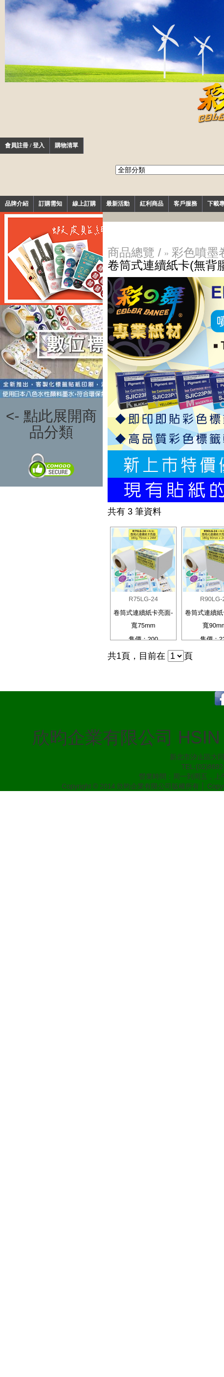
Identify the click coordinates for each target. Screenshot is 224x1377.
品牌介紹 (16, 203)
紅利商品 (151, 203)
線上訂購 (84, 203)
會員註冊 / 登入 (25, 145)
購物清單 (66, 145)
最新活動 (118, 203)
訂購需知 (50, 203)
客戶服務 (185, 203)
